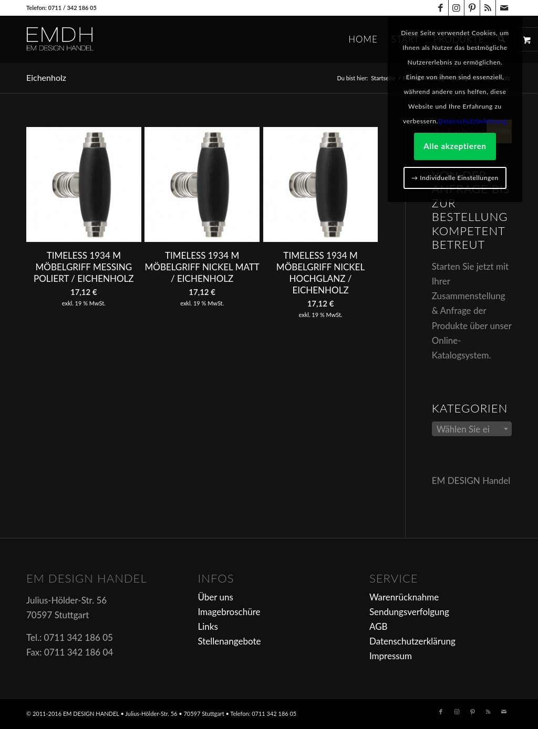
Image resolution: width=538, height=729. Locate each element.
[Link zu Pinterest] (472, 8)
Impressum (390, 655)
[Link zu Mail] (504, 8)
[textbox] (471, 429)
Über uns (215, 597)
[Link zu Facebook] (440, 8)
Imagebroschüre (229, 611)
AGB (378, 626)
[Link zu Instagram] (456, 8)
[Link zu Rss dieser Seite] (487, 8)
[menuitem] (363, 39)
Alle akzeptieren (455, 146)
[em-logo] (77, 39)
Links (208, 626)
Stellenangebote (229, 641)
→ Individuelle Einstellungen (455, 178)
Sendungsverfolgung (409, 611)
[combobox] (472, 428)
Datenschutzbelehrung (472, 121)
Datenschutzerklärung (412, 641)
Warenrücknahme (404, 597)
